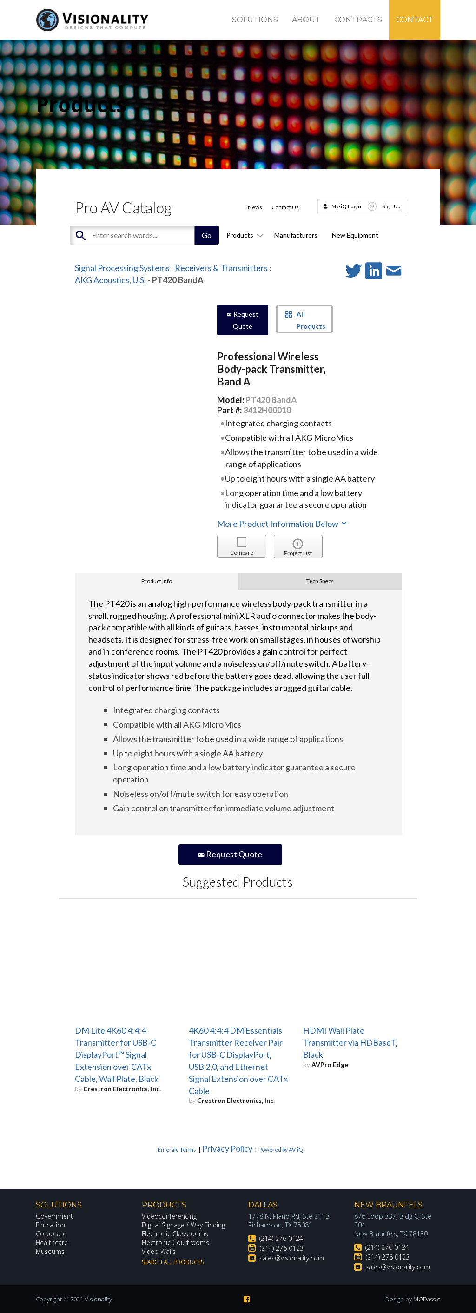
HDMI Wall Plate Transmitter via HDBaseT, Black (350, 1042)
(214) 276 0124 (281, 1238)
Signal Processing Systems (122, 268)
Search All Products (173, 1262)
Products (243, 235)
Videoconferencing (169, 1216)
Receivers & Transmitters (221, 268)
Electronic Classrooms (175, 1233)
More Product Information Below (282, 523)
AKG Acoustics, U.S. (110, 280)
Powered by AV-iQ (280, 1149)
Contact (414, 19)
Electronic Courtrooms (176, 1242)
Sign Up (391, 206)
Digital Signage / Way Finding (183, 1224)
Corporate (51, 1233)
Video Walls (159, 1251)
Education (51, 1224)
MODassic (426, 1299)
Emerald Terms (177, 1149)
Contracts (358, 19)
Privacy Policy (227, 1148)
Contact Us (285, 207)
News (255, 207)
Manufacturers (295, 235)
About (306, 19)
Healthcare (52, 1242)
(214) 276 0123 (282, 1248)
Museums (50, 1251)
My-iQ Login (346, 206)
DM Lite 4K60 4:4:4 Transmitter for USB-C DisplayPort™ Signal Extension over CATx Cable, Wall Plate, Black (117, 1054)
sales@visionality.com (291, 1257)
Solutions (255, 19)
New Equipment (355, 235)
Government (54, 1216)
